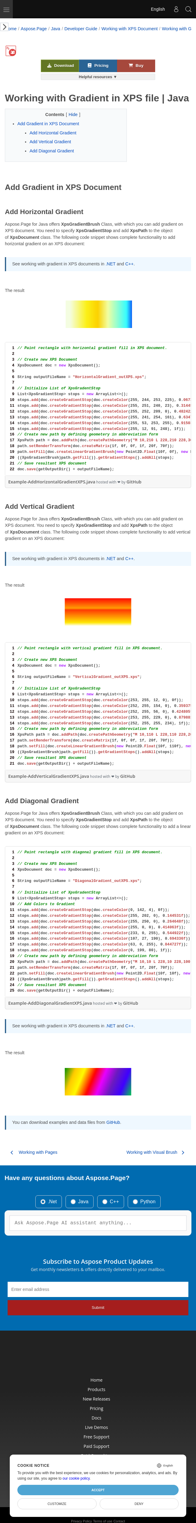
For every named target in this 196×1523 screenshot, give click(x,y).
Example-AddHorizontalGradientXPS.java (51, 482)
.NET (110, 263)
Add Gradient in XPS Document (48, 123)
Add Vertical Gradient (50, 141)
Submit (98, 1307)
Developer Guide (80, 28)
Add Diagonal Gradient (52, 150)
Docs (97, 1410)
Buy (136, 65)
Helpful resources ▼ (98, 77)
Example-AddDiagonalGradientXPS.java (50, 1003)
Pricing (98, 65)
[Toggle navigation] (6, 9)
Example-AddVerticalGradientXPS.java (48, 776)
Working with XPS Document (130, 28)
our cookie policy (76, 1478)
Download (60, 65)
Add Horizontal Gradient (53, 132)
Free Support (96, 1430)
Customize (57, 1504)
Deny (139, 1504)
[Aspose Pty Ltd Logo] (26, 9)
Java (55, 28)
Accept (98, 1490)
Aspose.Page (34, 28)
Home (10, 28)
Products (97, 1378)
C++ (129, 263)
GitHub (134, 482)
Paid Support (96, 1441)
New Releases (97, 1389)
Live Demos (96, 1420)
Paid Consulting (96, 1451)
